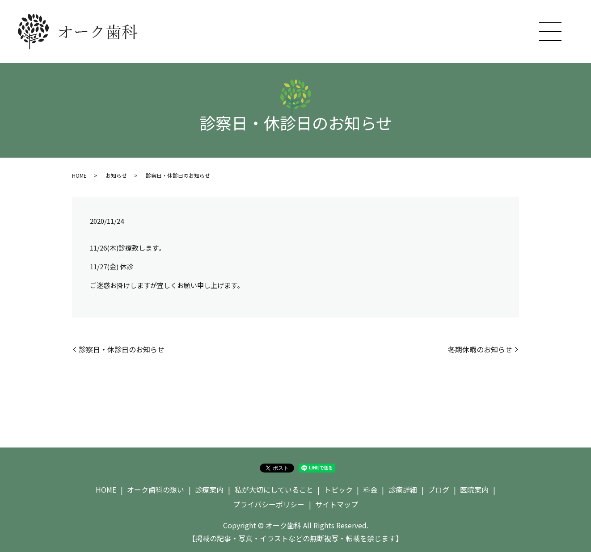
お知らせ (116, 175)
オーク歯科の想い (155, 489)
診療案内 (209, 489)
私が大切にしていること (274, 489)
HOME (79, 175)
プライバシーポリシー (268, 504)
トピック (338, 489)
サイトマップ (336, 504)
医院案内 (474, 489)
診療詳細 (402, 489)
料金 (370, 489)
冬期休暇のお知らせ (480, 349)
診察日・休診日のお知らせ (122, 349)
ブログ (438, 489)
